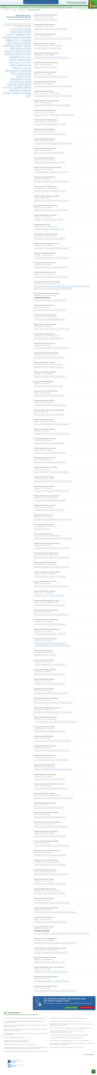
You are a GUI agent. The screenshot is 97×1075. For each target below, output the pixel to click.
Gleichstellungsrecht (9, 46)
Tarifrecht (28, 82)
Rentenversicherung (26, 68)
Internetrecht (27, 51)
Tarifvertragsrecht (11, 84)
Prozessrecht (21, 65)
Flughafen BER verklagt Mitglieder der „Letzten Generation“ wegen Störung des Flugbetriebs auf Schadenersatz (71, 1024)
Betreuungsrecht (26, 37)
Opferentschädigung (14, 62)
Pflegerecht (13, 65)
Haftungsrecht (18, 46)
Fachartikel (35, 7)
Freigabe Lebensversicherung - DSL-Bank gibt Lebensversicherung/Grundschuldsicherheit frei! (16, 1041)
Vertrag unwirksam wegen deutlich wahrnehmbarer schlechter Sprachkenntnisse (25, 1018)
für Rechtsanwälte (59, 7)
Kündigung (28, 57)
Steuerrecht (28, 79)
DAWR (14, 9)
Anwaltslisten (25, 7)
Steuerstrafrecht (14, 82)
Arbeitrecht (28, 29)
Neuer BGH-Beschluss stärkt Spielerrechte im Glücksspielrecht (66, 1038)
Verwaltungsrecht (16, 93)
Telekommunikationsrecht (24, 84)
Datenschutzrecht (26, 40)
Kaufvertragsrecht (26, 54)
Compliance (17, 40)
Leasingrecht (12, 59)
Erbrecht (9, 43)
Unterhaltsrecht (18, 87)
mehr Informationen (86, 1007)
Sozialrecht (28, 76)
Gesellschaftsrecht (26, 43)
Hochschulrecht (27, 48)
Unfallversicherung (7, 87)
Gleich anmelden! (71, 1007)
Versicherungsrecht (26, 90)
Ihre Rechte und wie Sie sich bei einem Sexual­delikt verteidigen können (68, 1018)
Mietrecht (28, 59)
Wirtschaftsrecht (26, 93)
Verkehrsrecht (27, 87)
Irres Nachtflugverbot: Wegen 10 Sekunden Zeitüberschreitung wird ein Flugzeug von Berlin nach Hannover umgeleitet (72, 1044)
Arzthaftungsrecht (19, 34)
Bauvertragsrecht (7, 37)
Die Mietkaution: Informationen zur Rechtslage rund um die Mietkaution (69, 1035)
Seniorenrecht (20, 76)
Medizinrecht (20, 59)
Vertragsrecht (7, 93)
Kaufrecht (17, 54)
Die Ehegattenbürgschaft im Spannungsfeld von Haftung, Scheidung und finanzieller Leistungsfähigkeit (26, 1034)
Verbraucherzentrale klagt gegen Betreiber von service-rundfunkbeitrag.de (69, 1040)
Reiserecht (28, 65)
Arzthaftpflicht (10, 34)
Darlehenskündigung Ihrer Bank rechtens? (15, 1037)
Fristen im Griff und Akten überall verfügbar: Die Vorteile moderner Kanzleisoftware (26, 1051)
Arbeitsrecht (28, 32)
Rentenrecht (16, 68)
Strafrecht (21, 82)
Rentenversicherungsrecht (12, 71)
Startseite (4, 7)
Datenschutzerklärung (83, 9)
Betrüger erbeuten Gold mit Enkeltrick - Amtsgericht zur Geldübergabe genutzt (70, 1028)
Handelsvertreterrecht (15, 48)
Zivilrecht (28, 96)
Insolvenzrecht (18, 51)
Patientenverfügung (26, 62)
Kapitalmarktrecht (9, 54)
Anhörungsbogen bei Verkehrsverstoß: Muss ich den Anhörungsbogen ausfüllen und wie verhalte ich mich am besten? (26, 1029)
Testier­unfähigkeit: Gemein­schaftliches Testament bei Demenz (66, 1047)
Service (69, 7)
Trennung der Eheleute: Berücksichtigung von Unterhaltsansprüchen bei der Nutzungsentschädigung (24, 1021)
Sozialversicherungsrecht (34, 9)
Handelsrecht (27, 46)
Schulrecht (14, 73)
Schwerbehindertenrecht (24, 73)
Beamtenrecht (17, 37)
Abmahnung (13, 29)
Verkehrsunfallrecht (14, 90)
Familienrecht (16, 43)
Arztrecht (28, 34)
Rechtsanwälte (21, 9)
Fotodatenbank (46, 7)
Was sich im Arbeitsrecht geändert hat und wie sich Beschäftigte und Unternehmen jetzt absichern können (26, 1025)
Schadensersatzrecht (26, 71)
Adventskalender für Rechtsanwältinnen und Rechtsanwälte (19, 1044)
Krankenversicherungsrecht (17, 57)
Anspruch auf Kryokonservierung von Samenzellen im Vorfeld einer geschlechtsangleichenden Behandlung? (67, 1031)
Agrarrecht (20, 29)
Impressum (92, 9)
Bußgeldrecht (9, 40)
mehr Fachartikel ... (89, 1054)
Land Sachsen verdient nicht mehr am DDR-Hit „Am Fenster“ (66, 1021)
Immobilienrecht (9, 51)
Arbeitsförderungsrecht (17, 32)
